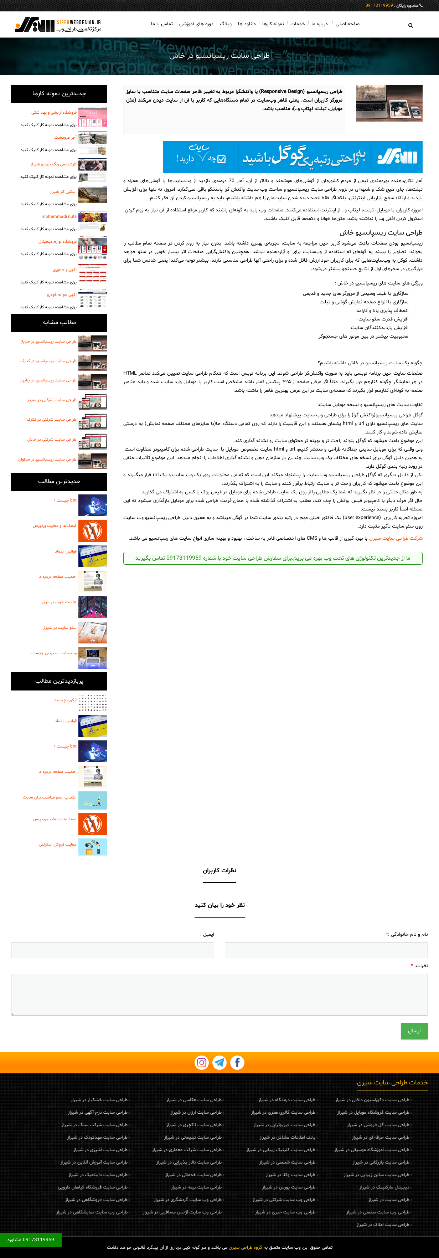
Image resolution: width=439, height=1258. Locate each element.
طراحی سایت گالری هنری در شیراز (238, 1112)
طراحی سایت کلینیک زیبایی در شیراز (235, 1150)
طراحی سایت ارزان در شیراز (150, 1112)
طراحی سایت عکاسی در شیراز (148, 1100)
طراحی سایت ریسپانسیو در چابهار (48, 380)
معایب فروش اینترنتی (58, 844)
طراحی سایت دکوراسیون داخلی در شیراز (327, 1100)
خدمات (297, 24)
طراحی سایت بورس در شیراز (243, 1187)
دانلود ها (247, 24)
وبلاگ (226, 24)
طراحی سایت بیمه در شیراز (151, 1187)
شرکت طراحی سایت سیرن (396, 538)
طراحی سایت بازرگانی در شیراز (336, 1162)
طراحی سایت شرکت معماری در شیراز (141, 1150)
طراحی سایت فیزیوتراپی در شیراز (239, 1125)
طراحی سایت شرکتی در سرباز (52, 400)
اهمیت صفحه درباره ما (57, 577)
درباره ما (319, 24)
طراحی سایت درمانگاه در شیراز (241, 1100)
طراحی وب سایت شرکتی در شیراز (239, 1200)
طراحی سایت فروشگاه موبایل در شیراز (328, 1112)
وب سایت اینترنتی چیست (54, 653)
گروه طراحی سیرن (245, 1247)
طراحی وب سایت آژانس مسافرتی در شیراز (137, 1212)
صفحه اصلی (348, 24)
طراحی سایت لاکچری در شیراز (148, 1125)
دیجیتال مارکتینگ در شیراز (339, 1187)
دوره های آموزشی (196, 24)
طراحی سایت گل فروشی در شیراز (333, 1125)
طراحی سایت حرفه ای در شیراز (335, 1137)
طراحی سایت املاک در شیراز (337, 1225)
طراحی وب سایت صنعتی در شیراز (332, 1212)
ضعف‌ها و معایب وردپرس (55, 526)
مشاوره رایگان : (392, 6)
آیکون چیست (65, 700)
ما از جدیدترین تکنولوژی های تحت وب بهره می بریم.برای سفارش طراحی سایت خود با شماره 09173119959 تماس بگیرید (272, 558)
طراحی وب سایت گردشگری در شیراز (142, 1200)
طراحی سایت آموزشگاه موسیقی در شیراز (326, 1150)
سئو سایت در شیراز (60, 628)
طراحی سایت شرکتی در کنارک (52, 419)
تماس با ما (162, 24)
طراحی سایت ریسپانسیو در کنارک (48, 361)
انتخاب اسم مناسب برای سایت (50, 797)
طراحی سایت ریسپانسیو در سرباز (49, 341)
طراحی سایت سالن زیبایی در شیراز (331, 1175)
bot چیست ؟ (65, 500)
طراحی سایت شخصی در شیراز (242, 1162)
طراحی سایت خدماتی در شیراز (148, 1175)
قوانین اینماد (66, 551)
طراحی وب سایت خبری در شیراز (240, 1212)
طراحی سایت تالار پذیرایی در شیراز (143, 1162)
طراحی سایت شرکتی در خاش (52, 439)
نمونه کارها (273, 24)
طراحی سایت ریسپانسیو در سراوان (47, 459)
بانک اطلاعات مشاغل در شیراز (242, 1137)
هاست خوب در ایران (59, 602)
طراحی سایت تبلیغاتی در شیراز (147, 1137)
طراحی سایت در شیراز (343, 1200)
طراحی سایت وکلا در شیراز (245, 1175)
